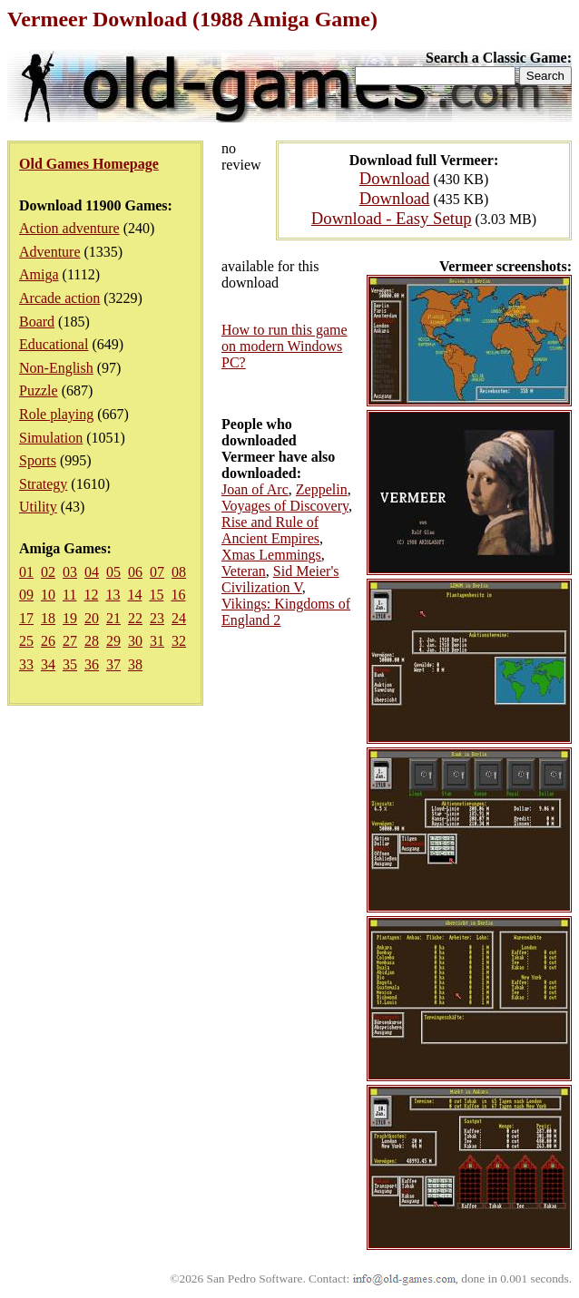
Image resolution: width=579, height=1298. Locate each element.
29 (113, 641)
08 (179, 572)
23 (157, 618)
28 (91, 641)
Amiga (39, 274)
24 (179, 618)
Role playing (56, 414)
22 (135, 618)
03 (70, 572)
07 (157, 572)
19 (70, 618)
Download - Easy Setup (391, 218)
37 (113, 664)
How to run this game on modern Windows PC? (284, 346)
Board (36, 321)
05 (113, 572)
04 (91, 572)
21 (113, 618)
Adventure (50, 251)
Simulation (51, 437)
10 (48, 594)
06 (135, 572)
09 (26, 594)
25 (26, 641)
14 (134, 594)
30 (135, 641)
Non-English (56, 368)
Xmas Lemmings (271, 554)
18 (48, 618)
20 (91, 618)
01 (26, 572)
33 (26, 664)
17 (26, 618)
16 (178, 594)
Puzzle (38, 390)
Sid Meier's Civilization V (280, 579)
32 (179, 641)
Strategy (43, 484)
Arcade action (59, 298)
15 (156, 594)
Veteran (243, 571)
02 (48, 572)
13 (112, 594)
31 (157, 641)
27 (70, 641)
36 (91, 664)
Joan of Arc (255, 489)
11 (69, 594)
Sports (37, 460)
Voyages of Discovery (284, 505)
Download (394, 178)
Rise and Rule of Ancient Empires (270, 530)
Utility (38, 506)
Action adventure (69, 228)
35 (70, 664)
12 (90, 594)
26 (48, 641)
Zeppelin (322, 489)
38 (135, 664)
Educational (53, 344)
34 (48, 664)
